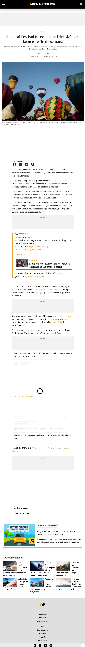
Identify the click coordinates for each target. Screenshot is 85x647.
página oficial (56, 322)
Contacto (42, 637)
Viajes (43, 31)
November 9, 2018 (37, 276)
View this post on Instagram (23, 396)
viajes (16, 513)
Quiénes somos (42, 630)
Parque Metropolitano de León (44, 290)
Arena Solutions (42, 621)
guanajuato (27, 513)
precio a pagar (65, 316)
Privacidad (42, 633)
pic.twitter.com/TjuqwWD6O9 (28, 249)
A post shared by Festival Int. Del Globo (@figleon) (30, 429)
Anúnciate (42, 618)
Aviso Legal (42, 640)
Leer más (20, 255)
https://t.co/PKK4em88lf (37, 246)
